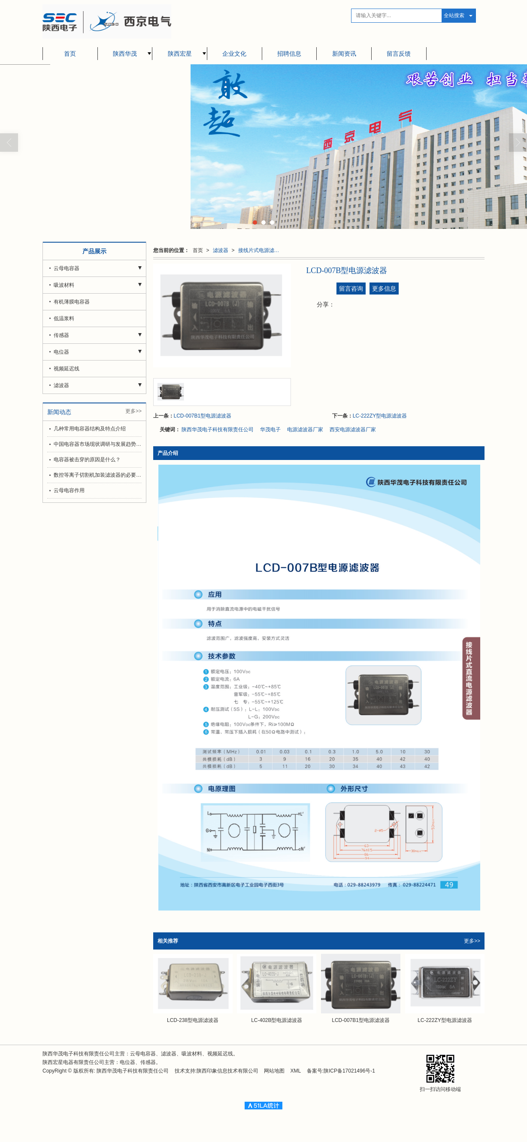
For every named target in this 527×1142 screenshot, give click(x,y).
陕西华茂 (125, 53)
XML (296, 1071)
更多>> (472, 941)
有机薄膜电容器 (72, 302)
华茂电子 (270, 430)
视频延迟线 (66, 369)
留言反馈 (399, 53)
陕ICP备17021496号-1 (349, 1071)
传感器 (61, 335)
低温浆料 (64, 319)
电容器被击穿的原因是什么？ (87, 460)
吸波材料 (64, 285)
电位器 (61, 352)
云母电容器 (66, 268)
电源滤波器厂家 (305, 430)
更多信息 (384, 288)
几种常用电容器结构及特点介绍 (90, 429)
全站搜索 (454, 15)
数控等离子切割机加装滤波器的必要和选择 (98, 475)
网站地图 (274, 1071)
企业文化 (234, 53)
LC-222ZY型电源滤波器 (380, 416)
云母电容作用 (69, 490)
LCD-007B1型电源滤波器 (203, 416)
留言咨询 (351, 288)
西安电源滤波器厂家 (353, 430)
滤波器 (220, 250)
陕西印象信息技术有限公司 (227, 1071)
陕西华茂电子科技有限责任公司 (218, 430)
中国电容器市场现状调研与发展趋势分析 (98, 444)
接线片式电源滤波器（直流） (261, 250)
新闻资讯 (344, 53)
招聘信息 (289, 53)
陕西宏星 (180, 53)
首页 (70, 53)
